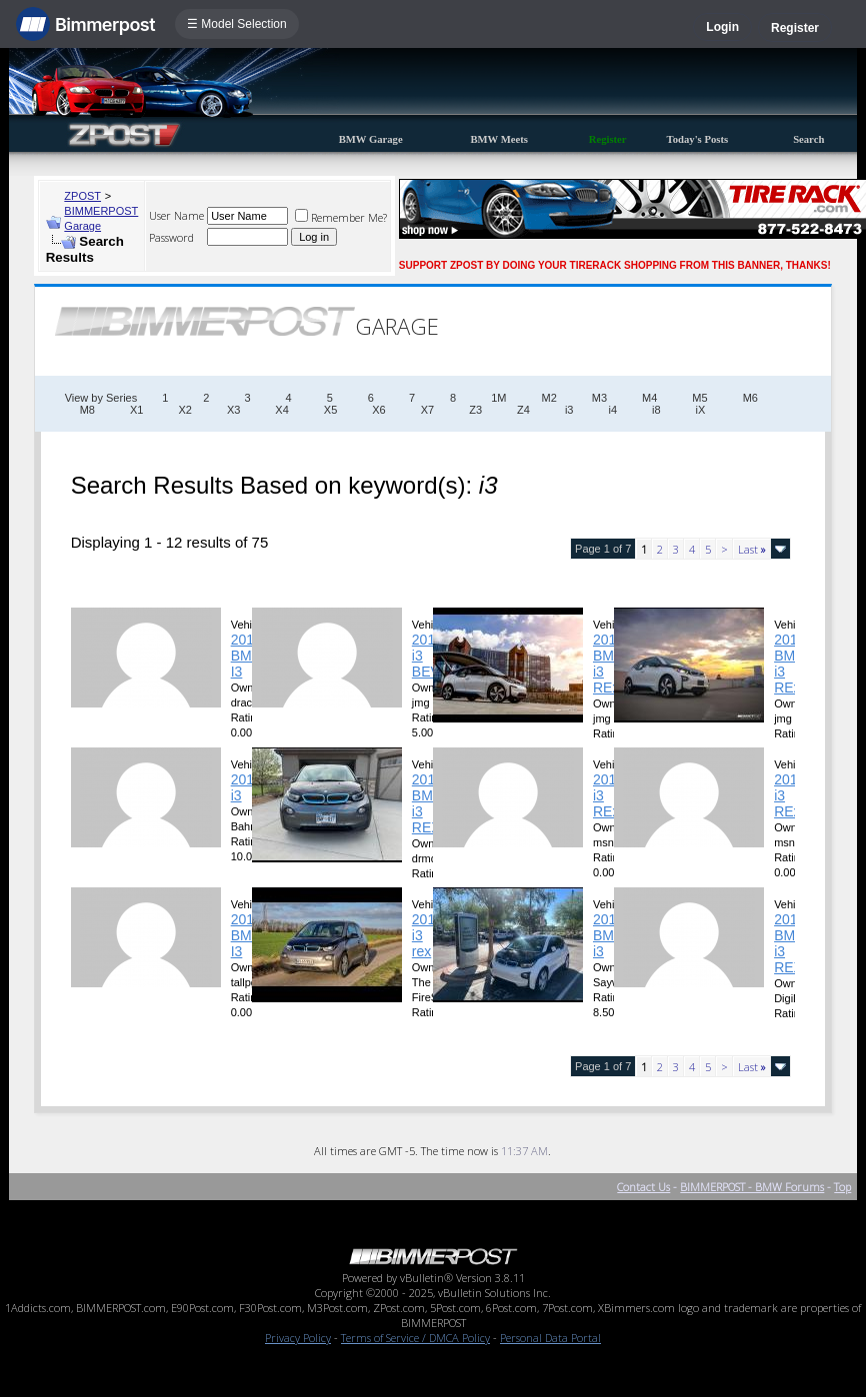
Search (808, 139)
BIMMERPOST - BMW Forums (752, 1186)
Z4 (523, 410)
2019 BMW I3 (248, 935)
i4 (612, 410)
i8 (656, 410)
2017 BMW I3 (248, 656)
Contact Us (643, 1186)
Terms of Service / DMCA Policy (415, 1337)
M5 (699, 398)
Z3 (475, 410)
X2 (184, 410)
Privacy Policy (298, 1337)
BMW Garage (371, 139)
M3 (599, 398)
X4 (281, 410)
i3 (569, 410)
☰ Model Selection (237, 24)
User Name (176, 215)
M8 (87, 410)
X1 (136, 410)
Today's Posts (698, 139)
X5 (330, 410)
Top (842, 1186)
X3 (233, 410)
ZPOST (82, 196)
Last (752, 549)
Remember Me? (341, 217)
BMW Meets (499, 139)
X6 (378, 410)
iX (701, 410)
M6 (750, 398)
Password (171, 237)
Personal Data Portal (550, 1337)
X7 (427, 410)
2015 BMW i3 (610, 935)
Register (795, 28)
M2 (549, 398)
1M (498, 398)
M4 (649, 398)
